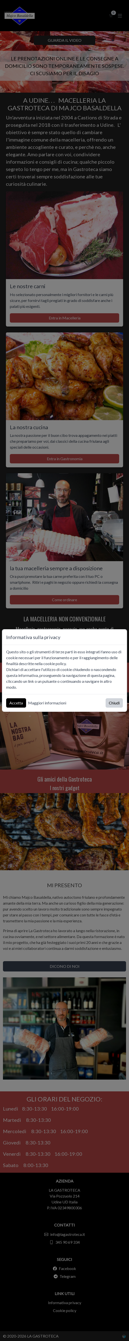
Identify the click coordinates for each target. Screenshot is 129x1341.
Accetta (16, 702)
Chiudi (114, 702)
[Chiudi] (121, 637)
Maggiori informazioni (47, 702)
